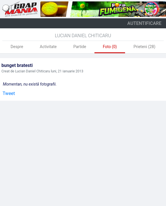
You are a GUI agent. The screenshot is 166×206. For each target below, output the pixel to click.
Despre (17, 46)
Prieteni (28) (144, 46)
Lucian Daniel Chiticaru (83, 35)
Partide (79, 46)
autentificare (144, 23)
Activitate (48, 46)
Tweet (9, 93)
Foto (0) (110, 46)
